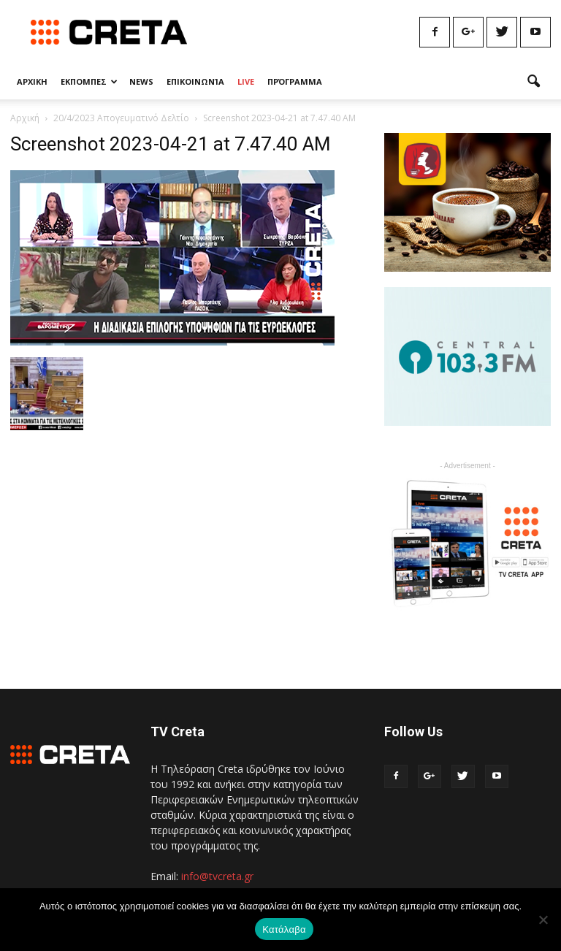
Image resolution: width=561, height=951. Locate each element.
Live (245, 81)
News (141, 81)
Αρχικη (32, 81)
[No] (542, 919)
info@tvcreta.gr (217, 876)
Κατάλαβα (283, 929)
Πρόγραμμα (294, 81)
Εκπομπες (89, 81)
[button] (533, 81)
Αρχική (24, 118)
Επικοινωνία (195, 81)
